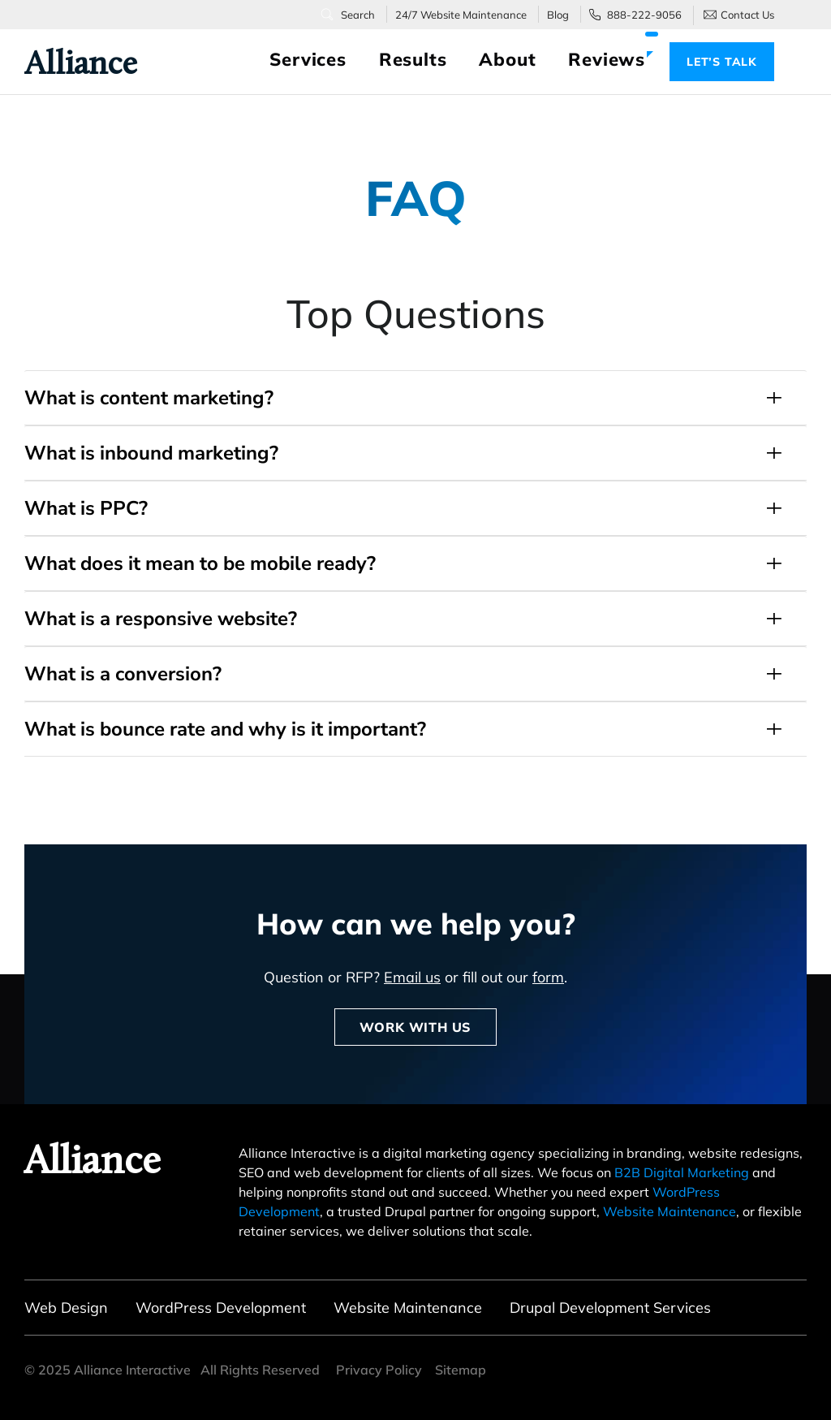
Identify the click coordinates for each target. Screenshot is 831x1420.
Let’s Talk (722, 61)
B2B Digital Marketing (681, 1172)
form (548, 977)
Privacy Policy (379, 1370)
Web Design (66, 1307)
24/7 (461, 14)
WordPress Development (221, 1307)
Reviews (606, 59)
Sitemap (460, 1370)
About (507, 59)
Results (413, 59)
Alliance (71, 63)
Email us (412, 977)
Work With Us (415, 1027)
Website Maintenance (669, 1211)
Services (307, 59)
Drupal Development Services (610, 1307)
